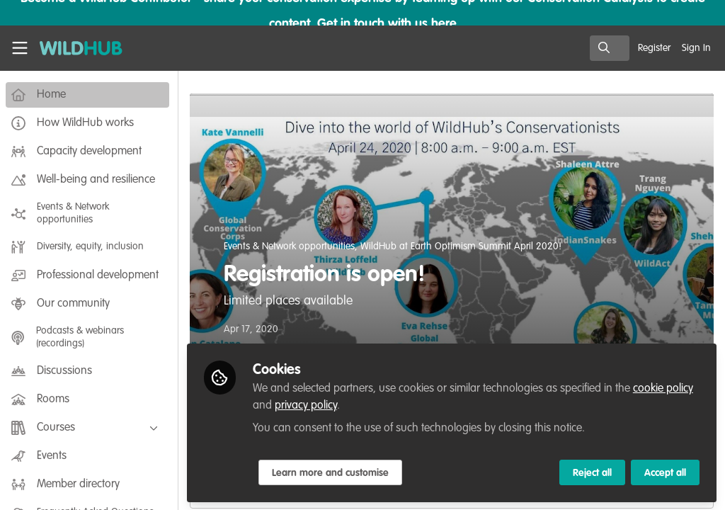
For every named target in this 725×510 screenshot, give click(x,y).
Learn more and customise (333, 472)
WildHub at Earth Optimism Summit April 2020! (463, 246)
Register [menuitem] (654, 48)
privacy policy (309, 405)
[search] (609, 48)
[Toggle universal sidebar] (20, 48)
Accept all (665, 472)
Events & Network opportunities (292, 246)
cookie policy (666, 388)
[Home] (74, 48)
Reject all (592, 472)
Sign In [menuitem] (696, 48)
